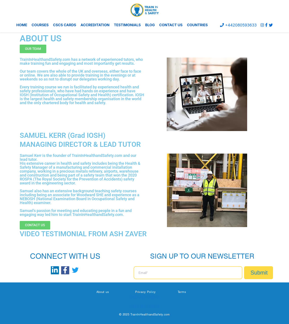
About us (102, 291)
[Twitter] (271, 25)
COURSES (40, 25)
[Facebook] (266, 25)
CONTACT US (171, 25)
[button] (33, 49)
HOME (21, 25)
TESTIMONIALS (127, 25)
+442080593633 (238, 25)
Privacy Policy (145, 291)
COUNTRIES (197, 25)
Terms (182, 291)
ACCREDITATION (94, 25)
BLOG (150, 25)
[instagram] (262, 25)
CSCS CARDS (64, 25)
